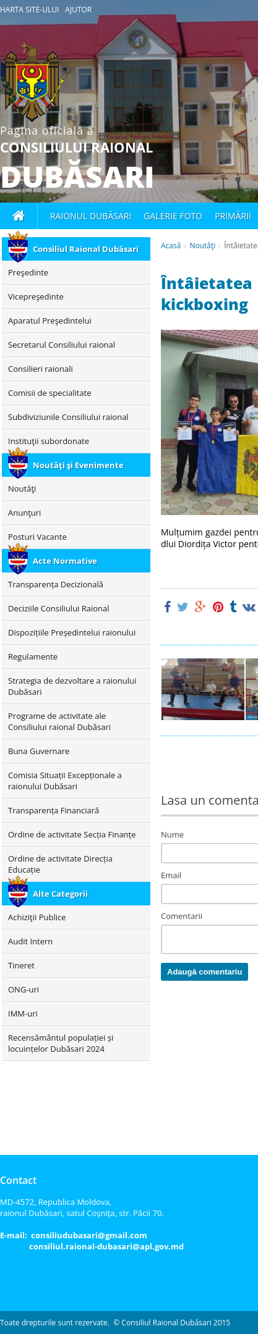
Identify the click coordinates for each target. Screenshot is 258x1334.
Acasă (171, 245)
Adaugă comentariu (204, 971)
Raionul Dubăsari (90, 216)
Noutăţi (202, 245)
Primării (233, 216)
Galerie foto (173, 216)
